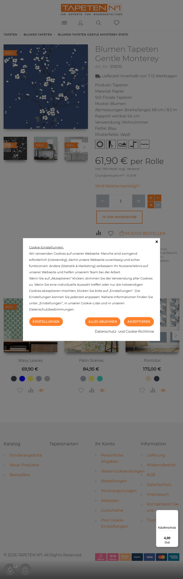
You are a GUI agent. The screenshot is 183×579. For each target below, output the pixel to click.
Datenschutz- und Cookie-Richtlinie (124, 331)
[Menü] (175, 513)
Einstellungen (46, 321)
